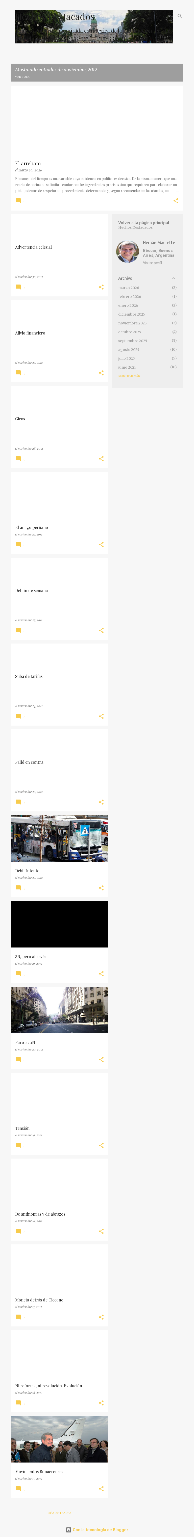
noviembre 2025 (132, 323)
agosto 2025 (128, 349)
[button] (176, 201)
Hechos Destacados (54, 16)
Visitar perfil (152, 263)
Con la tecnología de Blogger (97, 1529)
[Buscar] (180, 16)
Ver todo (23, 76)
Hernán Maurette (159, 242)
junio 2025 (127, 367)
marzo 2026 (128, 288)
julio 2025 (126, 358)
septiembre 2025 (132, 341)
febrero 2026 (129, 296)
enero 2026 (128, 305)
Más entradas (59, 1512)
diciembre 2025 (131, 314)
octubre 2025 (129, 332)
